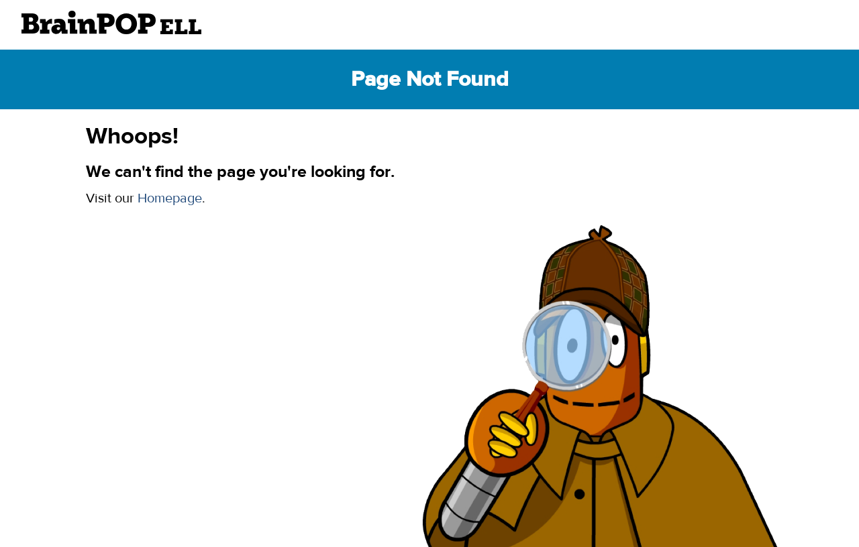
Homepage (170, 198)
